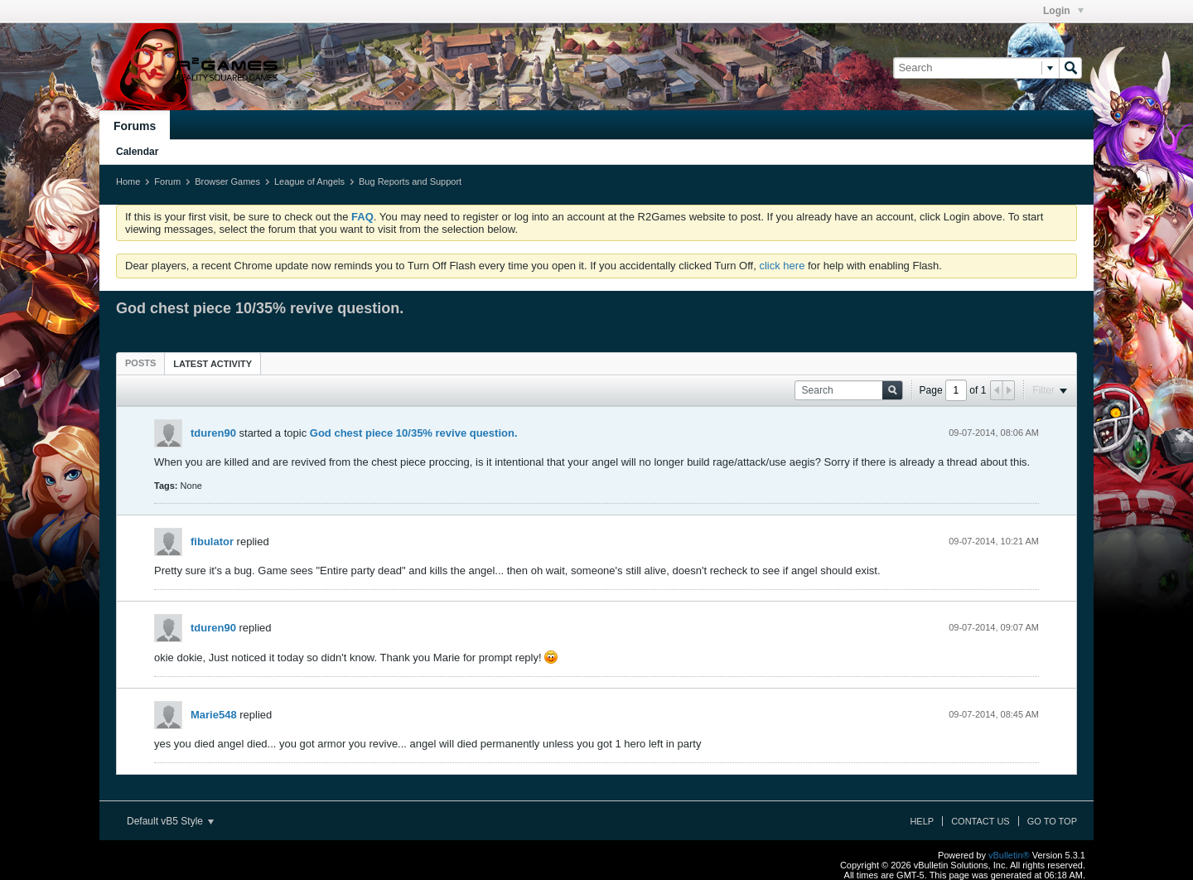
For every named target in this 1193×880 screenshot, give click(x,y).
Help (922, 821)
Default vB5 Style (170, 821)
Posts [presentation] (140, 363)
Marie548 (214, 714)
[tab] (140, 363)
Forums (135, 126)
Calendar (137, 151)
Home (128, 181)
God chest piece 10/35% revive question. (414, 433)
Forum (167, 181)
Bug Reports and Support (410, 181)
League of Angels (309, 181)
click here (781, 265)
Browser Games (227, 181)
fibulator (212, 541)
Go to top (1052, 821)
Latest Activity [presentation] (212, 364)
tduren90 (213, 433)
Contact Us (980, 821)
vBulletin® (1009, 855)
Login (1063, 11)
